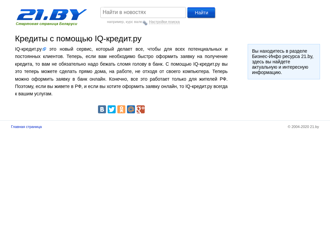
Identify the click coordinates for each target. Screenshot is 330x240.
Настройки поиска (164, 22)
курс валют (135, 22)
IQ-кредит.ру (28, 49)
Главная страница (26, 127)
